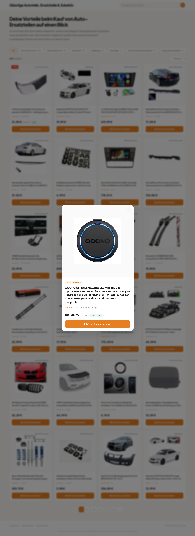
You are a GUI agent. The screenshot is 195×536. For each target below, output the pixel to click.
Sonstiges (116, 50)
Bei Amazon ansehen (31, 129)
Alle (13, 50)
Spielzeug (97, 50)
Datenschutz (28, 525)
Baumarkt (79, 50)
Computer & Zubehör (172, 50)
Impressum (14, 525)
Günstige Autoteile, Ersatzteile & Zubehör (42, 5)
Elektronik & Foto (57, 50)
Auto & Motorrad (31, 50)
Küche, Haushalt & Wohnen (142, 50)
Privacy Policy (42, 525)
